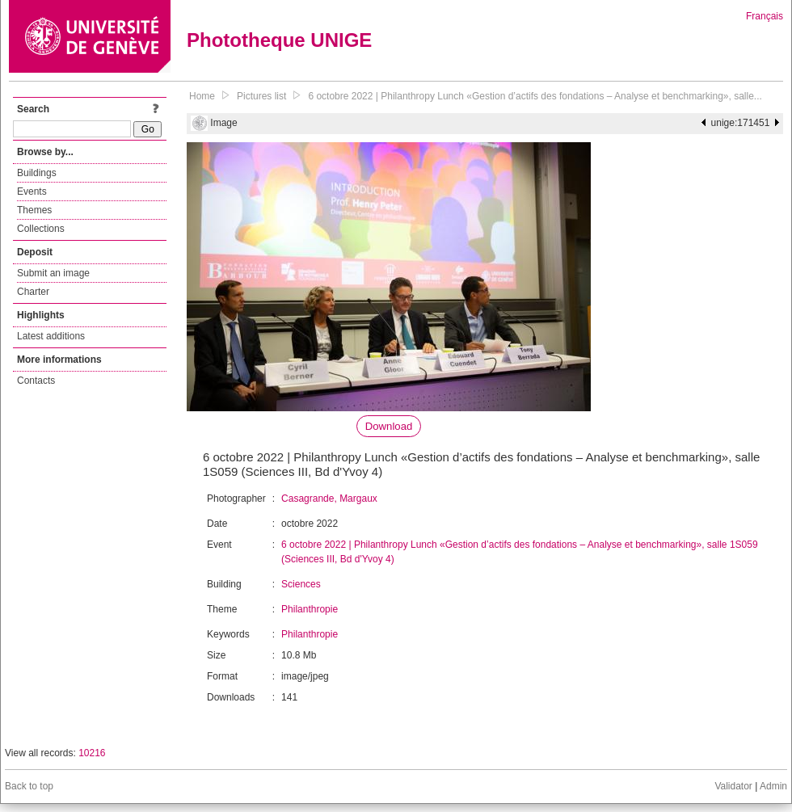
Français (764, 16)
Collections (41, 228)
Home (202, 96)
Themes (34, 210)
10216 (91, 753)
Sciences (301, 584)
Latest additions (51, 336)
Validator (733, 786)
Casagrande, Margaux (329, 498)
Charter (33, 291)
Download (389, 426)
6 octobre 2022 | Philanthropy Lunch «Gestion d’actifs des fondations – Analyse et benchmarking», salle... (534, 96)
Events (32, 191)
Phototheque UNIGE (279, 40)
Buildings (37, 173)
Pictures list (261, 96)
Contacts (36, 380)
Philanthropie (309, 609)
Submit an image (53, 273)
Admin (773, 786)
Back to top (29, 786)
